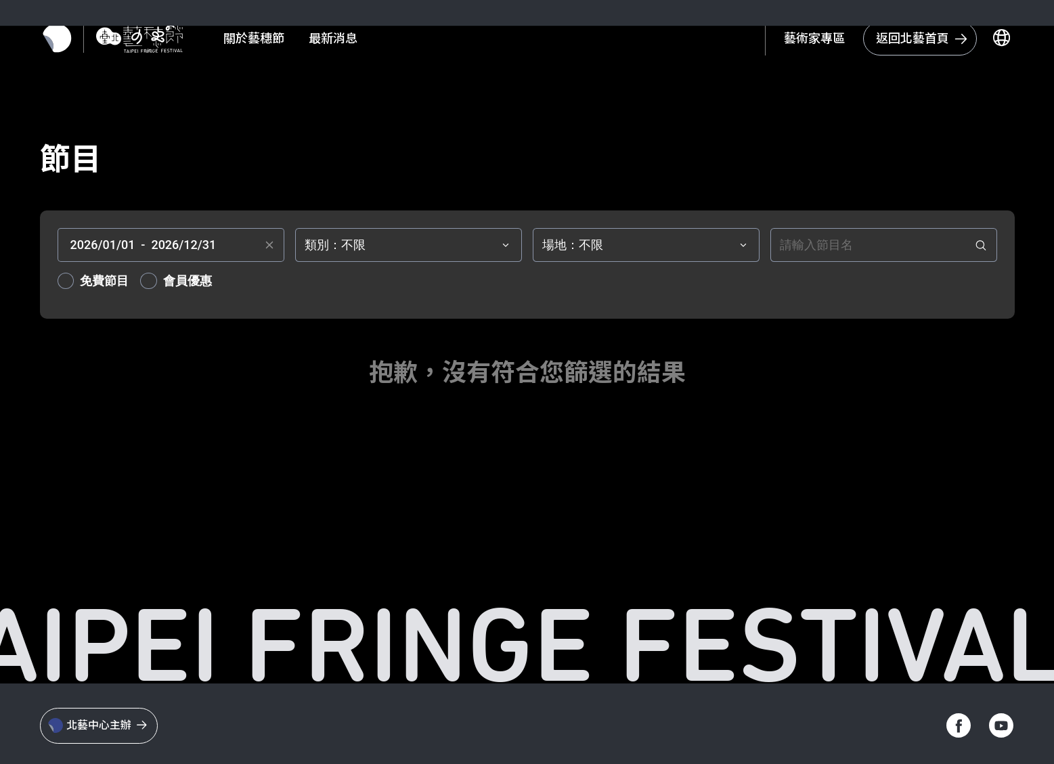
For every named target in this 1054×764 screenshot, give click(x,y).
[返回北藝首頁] (68, 40)
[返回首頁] (151, 40)
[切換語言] (990, 41)
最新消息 (344, 42)
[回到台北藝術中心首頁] (909, 41)
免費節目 (104, 281)
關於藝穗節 (265, 42)
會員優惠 (187, 281)
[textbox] (171, 245)
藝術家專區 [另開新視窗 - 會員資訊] (803, 41)
